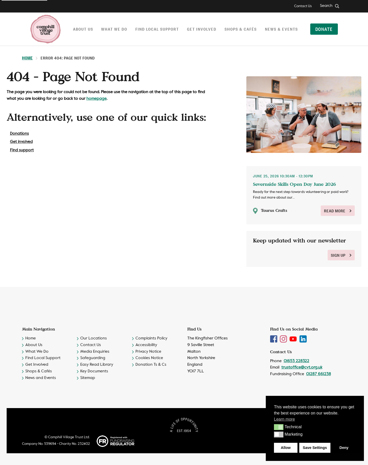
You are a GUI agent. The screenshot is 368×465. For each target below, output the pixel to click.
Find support (22, 150)
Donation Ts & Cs (150, 365)
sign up (341, 255)
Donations (19, 134)
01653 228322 (296, 361)
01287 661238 (318, 374)
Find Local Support (43, 358)
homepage (96, 99)
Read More (337, 210)
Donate (323, 29)
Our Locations (93, 338)
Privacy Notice (148, 352)
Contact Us (303, 6)
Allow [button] (286, 448)
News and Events (40, 378)
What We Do (37, 352)
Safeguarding (92, 358)
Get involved (201, 29)
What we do (114, 29)
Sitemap (87, 378)
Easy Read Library (96, 365)
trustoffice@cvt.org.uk (301, 367)
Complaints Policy (151, 338)
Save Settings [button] (315, 448)
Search (326, 6)
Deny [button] (343, 448)
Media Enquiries (94, 352)
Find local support (157, 29)
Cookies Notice (149, 358)
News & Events (281, 29)
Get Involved (36, 365)
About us (83, 29)
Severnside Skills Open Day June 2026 (294, 184)
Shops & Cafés (241, 29)
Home (27, 57)
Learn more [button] (284, 419)
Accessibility (146, 345)
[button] (278, 427)
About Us (33, 345)
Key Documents (94, 371)
